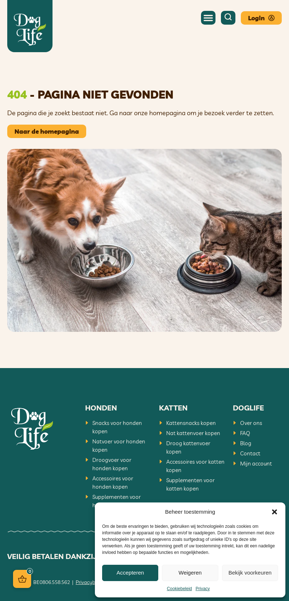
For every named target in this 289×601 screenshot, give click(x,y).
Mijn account (256, 463)
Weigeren (190, 572)
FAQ (245, 433)
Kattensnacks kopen (191, 423)
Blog (245, 443)
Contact (250, 453)
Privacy (203, 588)
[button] (274, 512)
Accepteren (130, 572)
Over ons (251, 423)
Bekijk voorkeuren (250, 572)
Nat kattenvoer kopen (193, 433)
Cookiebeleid (179, 588)
